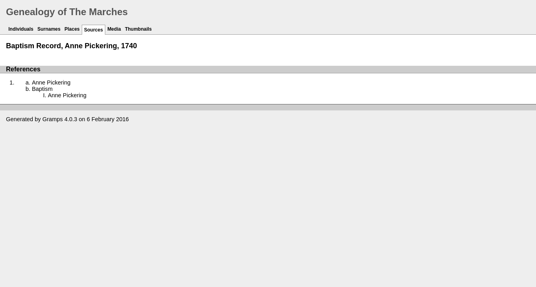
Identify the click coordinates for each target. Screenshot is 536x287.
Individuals (21, 29)
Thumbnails (138, 29)
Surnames (49, 29)
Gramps (52, 119)
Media (114, 29)
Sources (93, 30)
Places (72, 29)
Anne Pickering (51, 82)
